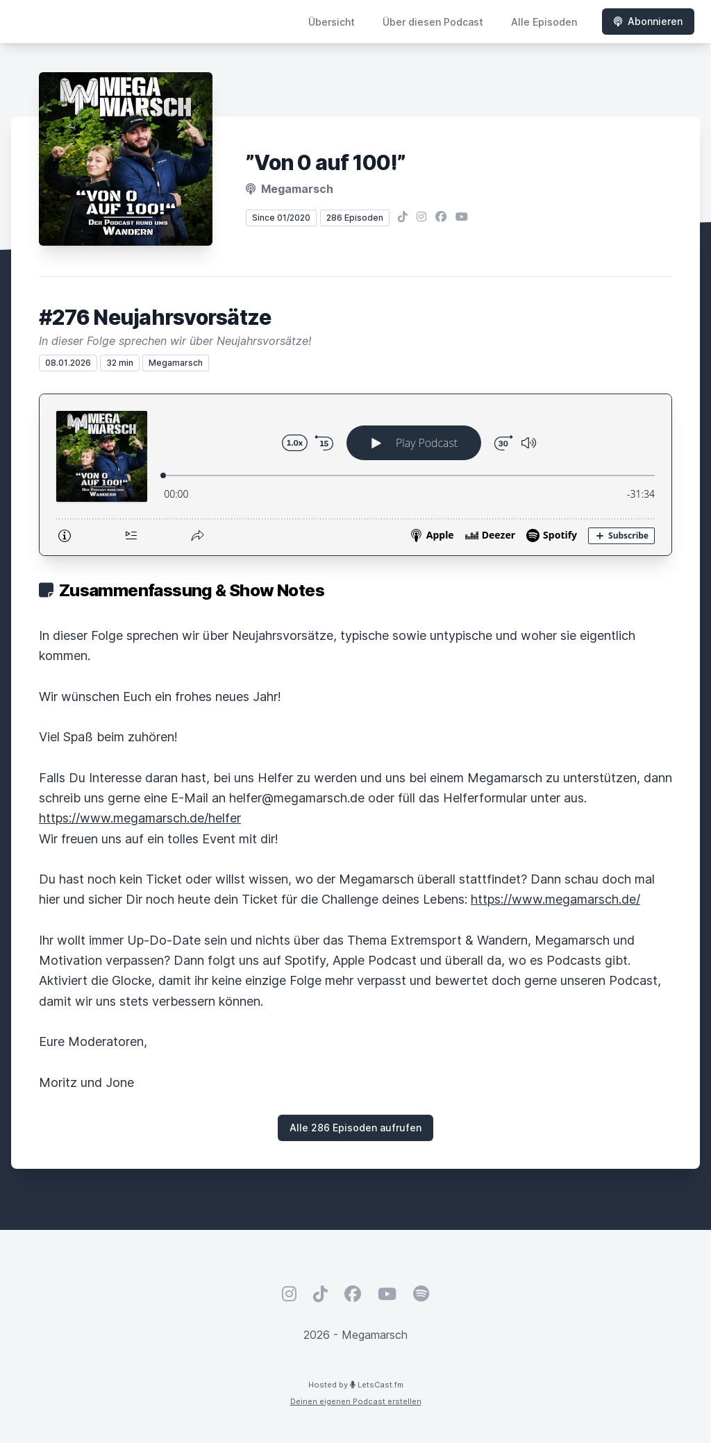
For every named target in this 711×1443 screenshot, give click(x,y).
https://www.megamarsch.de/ (555, 899)
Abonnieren (648, 21)
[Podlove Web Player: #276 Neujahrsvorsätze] (355, 474)
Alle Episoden (544, 22)
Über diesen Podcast (433, 22)
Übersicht (331, 22)
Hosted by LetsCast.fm (355, 1385)
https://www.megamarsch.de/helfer (140, 818)
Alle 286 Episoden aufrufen (355, 1127)
